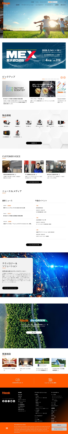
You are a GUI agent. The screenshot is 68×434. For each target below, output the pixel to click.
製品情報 (17, 4)
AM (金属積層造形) (21, 404)
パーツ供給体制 (54, 400)
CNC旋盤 (19, 397)
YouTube (37, 2)
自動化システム (20, 407)
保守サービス (54, 399)
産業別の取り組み (21, 409)
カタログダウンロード (22, 411)
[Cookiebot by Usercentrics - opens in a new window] (7, 432)
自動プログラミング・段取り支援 (41, 397)
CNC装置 (37, 396)
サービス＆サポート (49, 4)
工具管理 (37, 405)
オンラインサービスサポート (57, 396)
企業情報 (56, 4)
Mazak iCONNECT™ (54, 405)
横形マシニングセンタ (22, 401)
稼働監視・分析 (38, 402)
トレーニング (53, 402)
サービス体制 (53, 394)
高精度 (37, 400)
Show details (17, 431)
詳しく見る (34, 332)
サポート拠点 (53, 404)
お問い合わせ (63, 4)
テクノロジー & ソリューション (28, 4)
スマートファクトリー (39, 406)
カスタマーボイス (43, 2)
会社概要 (52, 411)
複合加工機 (20, 394)
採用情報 (32, 2)
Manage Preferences (59, 425)
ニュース (36, 417)
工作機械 (36, 394)
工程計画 (37, 403)
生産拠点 (52, 415)
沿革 (52, 413)
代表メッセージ (53, 410)
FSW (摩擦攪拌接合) (21, 406)
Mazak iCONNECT (52, 2)
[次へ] (5, 29)
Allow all (59, 421)
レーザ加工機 (20, 402)
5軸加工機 (20, 396)
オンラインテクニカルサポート (57, 397)
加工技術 (37, 399)
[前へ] (2, 29)
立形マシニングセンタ (22, 399)
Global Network (65, 2)
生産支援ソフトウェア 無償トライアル (42, 408)
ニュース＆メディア (39, 4)
